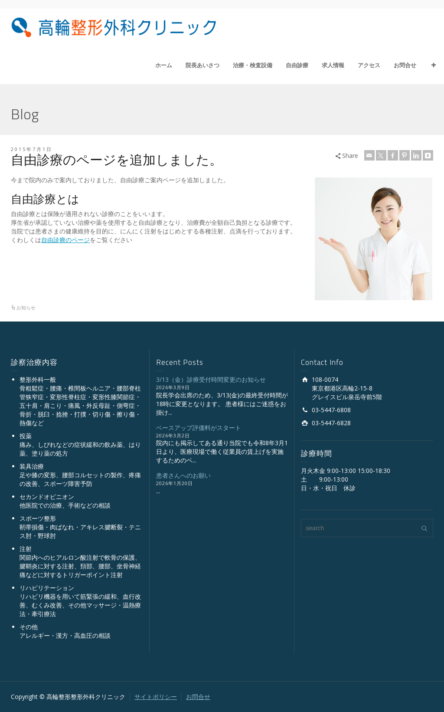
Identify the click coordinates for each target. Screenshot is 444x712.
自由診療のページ (65, 240)
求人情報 (333, 65)
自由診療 (297, 65)
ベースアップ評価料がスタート (198, 427)
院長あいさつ (202, 65)
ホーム (163, 65)
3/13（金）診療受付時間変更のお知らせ (211, 379)
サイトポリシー (155, 696)
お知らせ (26, 307)
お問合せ (405, 65)
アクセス (369, 65)
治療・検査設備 (252, 65)
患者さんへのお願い (183, 475)
